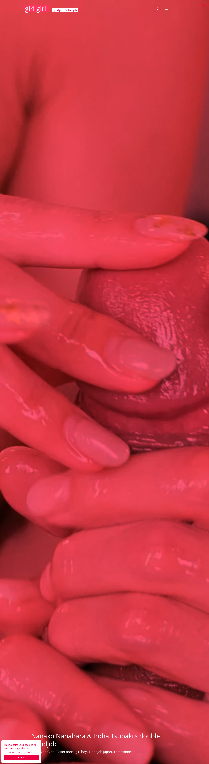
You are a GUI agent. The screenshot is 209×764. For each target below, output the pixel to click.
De (203, 4)
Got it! (21, 757)
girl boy (81, 751)
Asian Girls (46, 751)
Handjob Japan (100, 751)
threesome (122, 751)
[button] (157, 9)
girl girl (35, 8)
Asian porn (65, 751)
